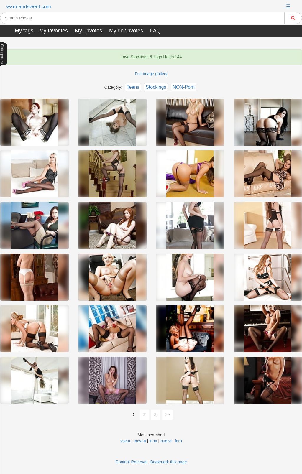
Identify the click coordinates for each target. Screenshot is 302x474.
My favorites (53, 31)
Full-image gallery (151, 73)
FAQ (155, 31)
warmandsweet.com (28, 6)
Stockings (156, 87)
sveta (125, 441)
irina (153, 441)
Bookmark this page (168, 462)
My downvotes (126, 31)
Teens (133, 87)
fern (178, 441)
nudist (165, 441)
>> (167, 414)
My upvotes (88, 31)
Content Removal (131, 462)
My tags (24, 31)
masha (140, 441)
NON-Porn (184, 87)
